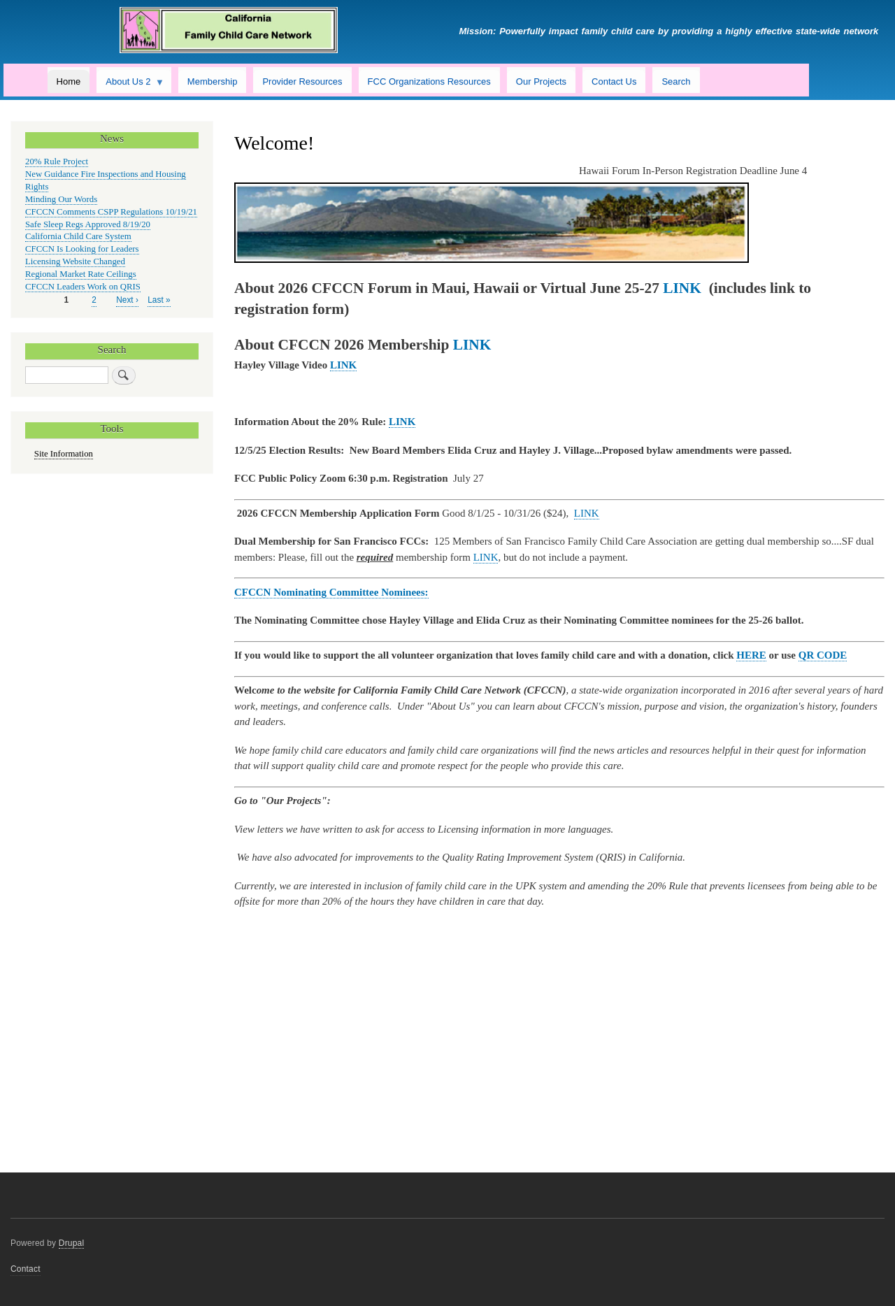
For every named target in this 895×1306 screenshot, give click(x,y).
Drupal (72, 1243)
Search (675, 81)
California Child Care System (78, 236)
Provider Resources (302, 81)
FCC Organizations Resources (429, 81)
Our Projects (541, 81)
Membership (212, 81)
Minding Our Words (61, 199)
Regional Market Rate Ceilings (80, 274)
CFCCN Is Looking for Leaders (82, 249)
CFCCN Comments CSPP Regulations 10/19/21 (111, 212)
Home (69, 81)
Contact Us (614, 81)
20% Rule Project (56, 161)
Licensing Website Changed (75, 261)
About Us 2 (130, 84)
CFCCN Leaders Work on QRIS (83, 287)
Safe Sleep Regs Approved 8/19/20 (87, 224)
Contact (25, 1269)
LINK (586, 513)
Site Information (63, 454)
